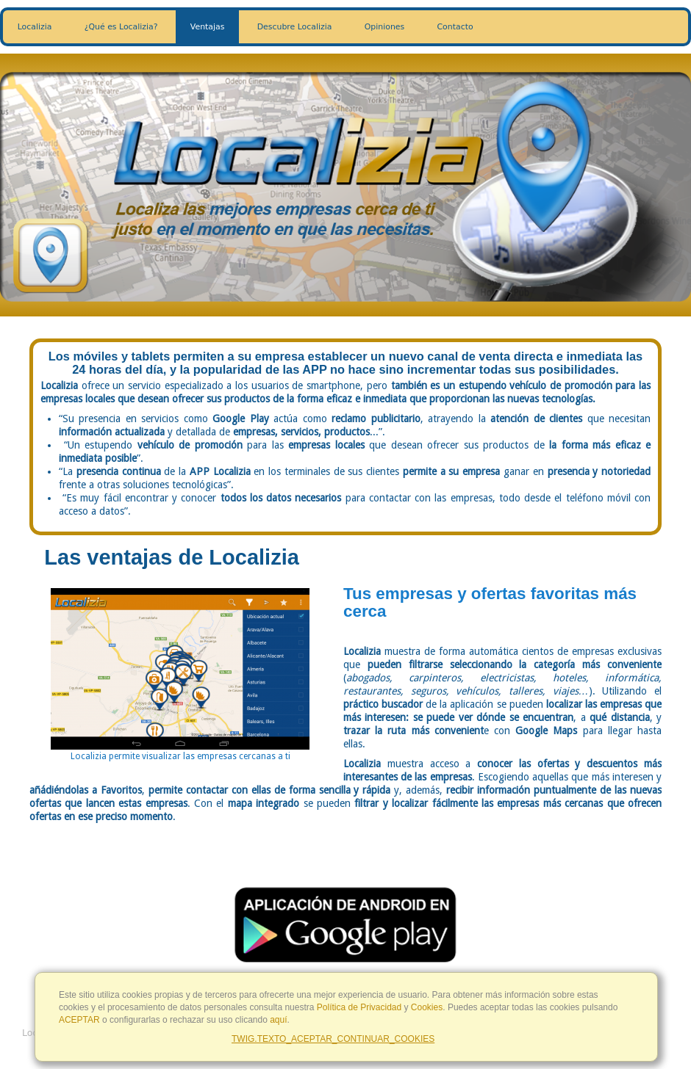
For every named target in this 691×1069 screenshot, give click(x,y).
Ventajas (207, 27)
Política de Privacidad (359, 1007)
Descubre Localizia (294, 27)
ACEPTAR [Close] (79, 1020)
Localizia (35, 27)
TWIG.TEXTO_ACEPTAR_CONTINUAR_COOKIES (333, 1039)
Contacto (455, 27)
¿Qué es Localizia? (121, 27)
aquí (278, 1020)
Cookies (427, 1007)
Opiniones (384, 27)
